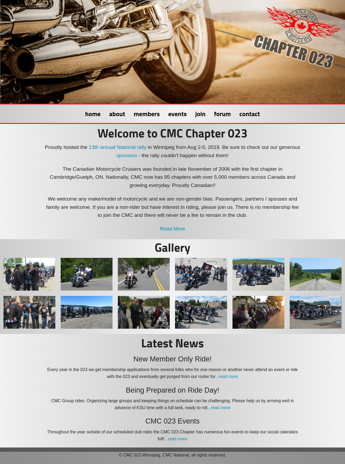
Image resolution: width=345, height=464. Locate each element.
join (200, 114)
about (117, 114)
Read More (172, 228)
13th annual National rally (118, 147)
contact (249, 114)
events (177, 114)
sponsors (127, 155)
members (147, 114)
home (93, 114)
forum (222, 114)
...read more (226, 376)
